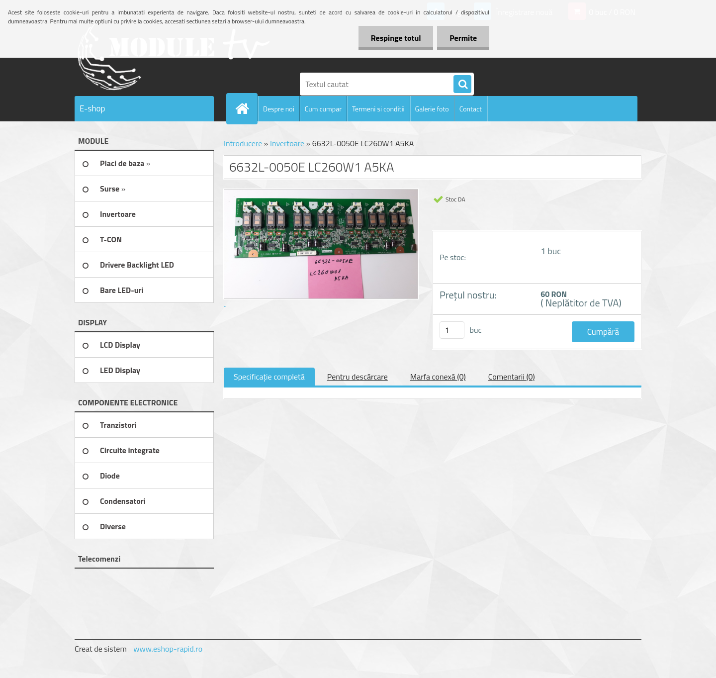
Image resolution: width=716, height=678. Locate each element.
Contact (470, 108)
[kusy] (452, 330)
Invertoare (287, 143)
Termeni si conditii (378, 108)
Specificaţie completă (269, 377)
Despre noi (278, 108)
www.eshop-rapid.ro (167, 649)
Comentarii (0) (511, 377)
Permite (463, 38)
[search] (462, 84)
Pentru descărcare (357, 377)
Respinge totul (395, 38)
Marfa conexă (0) (438, 377)
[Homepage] (246, 108)
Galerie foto (432, 108)
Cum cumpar (323, 108)
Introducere (243, 143)
